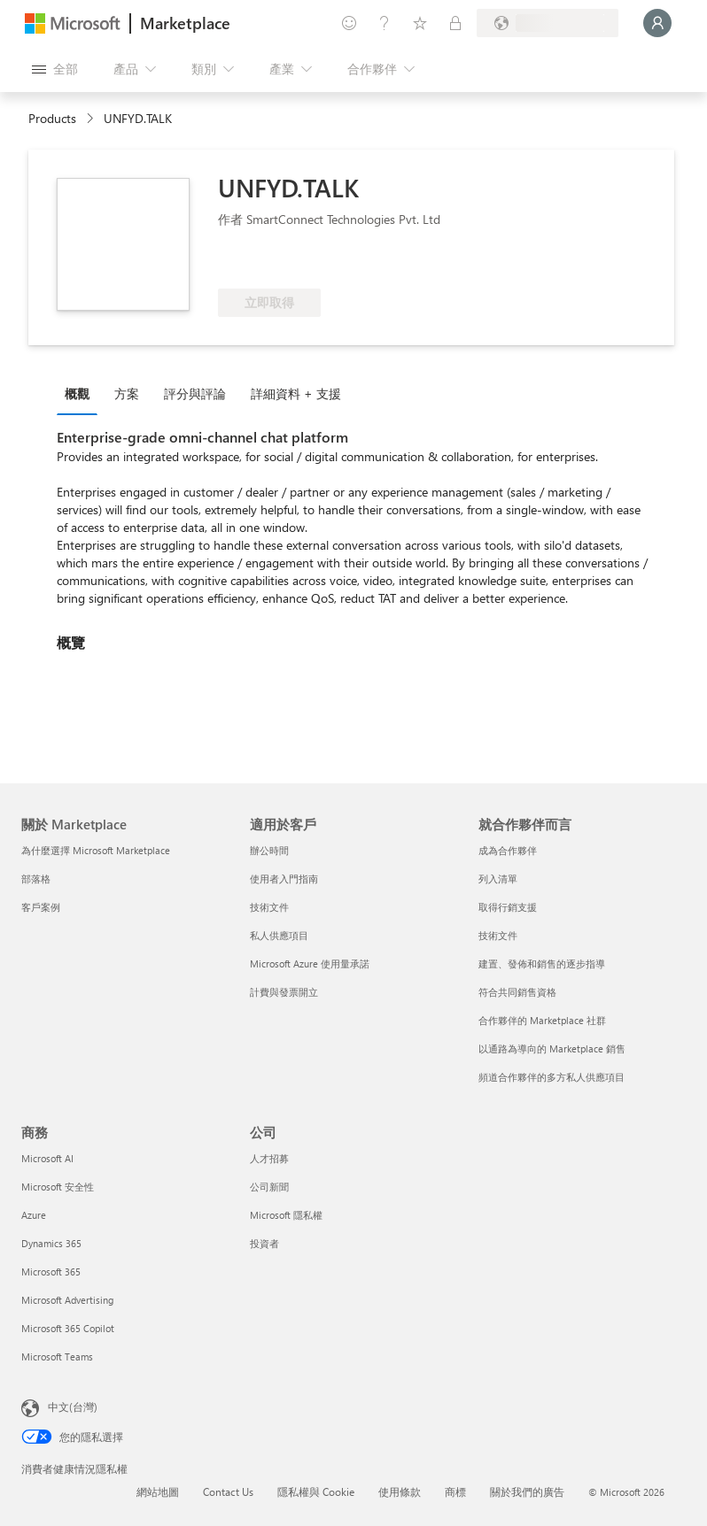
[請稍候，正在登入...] (657, 23)
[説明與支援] (384, 23)
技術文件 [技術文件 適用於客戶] (269, 906)
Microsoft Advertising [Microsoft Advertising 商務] (67, 1299)
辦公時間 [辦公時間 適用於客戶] (269, 850)
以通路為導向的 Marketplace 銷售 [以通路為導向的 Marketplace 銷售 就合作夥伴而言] (551, 1048)
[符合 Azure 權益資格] (289, 262)
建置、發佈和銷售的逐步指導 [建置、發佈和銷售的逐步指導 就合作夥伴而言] (541, 963)
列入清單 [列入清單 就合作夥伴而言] (497, 878)
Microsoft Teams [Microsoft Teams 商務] (57, 1356)
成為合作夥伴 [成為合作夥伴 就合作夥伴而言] (507, 850)
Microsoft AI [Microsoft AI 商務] (47, 1158)
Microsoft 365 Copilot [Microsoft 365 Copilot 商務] (67, 1328)
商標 (455, 1491)
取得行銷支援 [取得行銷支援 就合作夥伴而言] (507, 906)
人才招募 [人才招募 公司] (269, 1158)
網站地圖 (157, 1491)
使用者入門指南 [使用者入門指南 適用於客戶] (284, 878)
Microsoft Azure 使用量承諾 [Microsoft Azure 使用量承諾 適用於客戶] (309, 963)
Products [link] (52, 118)
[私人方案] (455, 23)
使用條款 (399, 1491)
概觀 (77, 393)
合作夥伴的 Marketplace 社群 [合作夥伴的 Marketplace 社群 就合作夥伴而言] (542, 1020)
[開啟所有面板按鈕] (55, 69)
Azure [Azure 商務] (33, 1215)
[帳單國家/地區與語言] (547, 23)
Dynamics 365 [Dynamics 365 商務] (51, 1243)
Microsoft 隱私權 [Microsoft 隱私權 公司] (286, 1215)
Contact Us (228, 1491)
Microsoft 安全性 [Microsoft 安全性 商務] (57, 1186)
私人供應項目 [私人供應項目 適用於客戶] (279, 935)
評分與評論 (195, 393)
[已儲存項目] (420, 23)
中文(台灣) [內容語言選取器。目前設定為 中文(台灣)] (72, 1406)
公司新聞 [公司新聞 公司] (269, 1186)
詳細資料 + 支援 (296, 393)
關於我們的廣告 (527, 1491)
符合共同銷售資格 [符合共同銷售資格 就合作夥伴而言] (517, 991)
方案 (126, 393)
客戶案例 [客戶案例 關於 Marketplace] (40, 906)
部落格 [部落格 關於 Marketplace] (35, 878)
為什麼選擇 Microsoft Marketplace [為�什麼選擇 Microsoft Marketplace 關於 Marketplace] (95, 850)
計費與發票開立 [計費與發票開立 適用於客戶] (284, 991)
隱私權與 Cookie (315, 1491)
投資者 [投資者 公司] (264, 1243)
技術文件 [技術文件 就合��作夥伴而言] (497, 935)
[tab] (81, 393)
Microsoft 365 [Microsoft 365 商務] (51, 1271)
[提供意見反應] (349, 23)
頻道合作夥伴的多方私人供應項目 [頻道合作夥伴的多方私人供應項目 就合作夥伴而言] (551, 1076)
